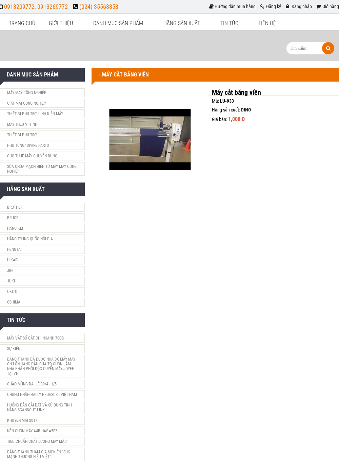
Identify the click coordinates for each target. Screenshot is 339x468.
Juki (11, 281)
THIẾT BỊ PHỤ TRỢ (22, 135)
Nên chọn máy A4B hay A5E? (32, 431)
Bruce (12, 217)
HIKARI (12, 260)
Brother (14, 207)
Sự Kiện (13, 348)
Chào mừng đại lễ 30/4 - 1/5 (32, 384)
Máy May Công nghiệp (26, 92)
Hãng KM (15, 228)
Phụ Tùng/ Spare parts (28, 145)
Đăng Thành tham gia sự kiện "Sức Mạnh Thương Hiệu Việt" (38, 454)
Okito (12, 291)
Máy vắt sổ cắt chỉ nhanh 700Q (35, 338)
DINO (246, 109)
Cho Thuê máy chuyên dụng (32, 156)
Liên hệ (267, 23)
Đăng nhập (298, 6)
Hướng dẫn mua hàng (232, 6)
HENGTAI (14, 249)
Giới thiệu (61, 23)
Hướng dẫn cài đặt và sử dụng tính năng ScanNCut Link (39, 407)
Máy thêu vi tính (22, 124)
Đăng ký (270, 6)
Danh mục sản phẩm (118, 23)
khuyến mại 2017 (22, 420)
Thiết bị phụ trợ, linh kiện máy (35, 113)
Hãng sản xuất (181, 23)
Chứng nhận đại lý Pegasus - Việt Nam (42, 394)
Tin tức (229, 23)
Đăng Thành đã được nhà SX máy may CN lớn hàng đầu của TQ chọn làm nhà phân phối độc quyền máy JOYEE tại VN (41, 366)
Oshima (13, 302)
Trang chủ (22, 23)
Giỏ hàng (327, 6)
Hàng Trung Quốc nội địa (30, 239)
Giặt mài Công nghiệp (26, 103)
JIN (10, 270)
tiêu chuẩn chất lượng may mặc (37, 441)
